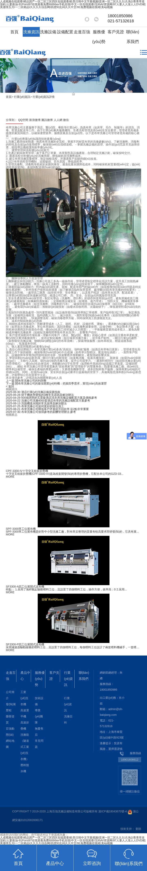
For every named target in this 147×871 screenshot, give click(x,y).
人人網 (58, 120)
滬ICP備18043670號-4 (112, 811)
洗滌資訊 (31, 32)
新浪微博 (35, 120)
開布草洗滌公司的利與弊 (26, 380)
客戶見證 (116, 32)
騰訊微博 (47, 120)
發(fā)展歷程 (11, 707)
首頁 (14, 32)
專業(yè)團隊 (39, 716)
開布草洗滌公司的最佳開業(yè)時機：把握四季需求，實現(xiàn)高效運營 (56, 383)
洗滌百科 (68, 719)
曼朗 (138, 828)
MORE (10, 476)
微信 (66, 120)
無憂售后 (39, 731)
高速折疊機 (24, 725)
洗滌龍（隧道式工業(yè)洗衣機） (24, 747)
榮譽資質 (10, 719)
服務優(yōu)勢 (99, 37)
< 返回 (10, 386)
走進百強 (82, 32)
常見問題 (39, 743)
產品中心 (25, 675)
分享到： (11, 120)
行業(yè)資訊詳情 (44, 96)
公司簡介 (10, 695)
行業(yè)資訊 (22, 96)
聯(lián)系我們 (132, 37)
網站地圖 (10, 743)
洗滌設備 (48, 32)
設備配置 (65, 32)
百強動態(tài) (10, 731)
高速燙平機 (24, 713)
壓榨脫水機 (24, 768)
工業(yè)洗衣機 (24, 698)
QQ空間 (23, 120)
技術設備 (39, 701)
